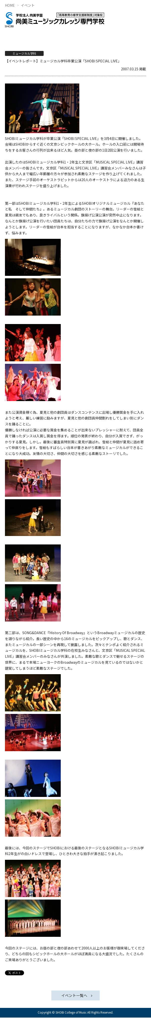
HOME (10, 5)
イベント (28, 5)
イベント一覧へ (74, 995)
